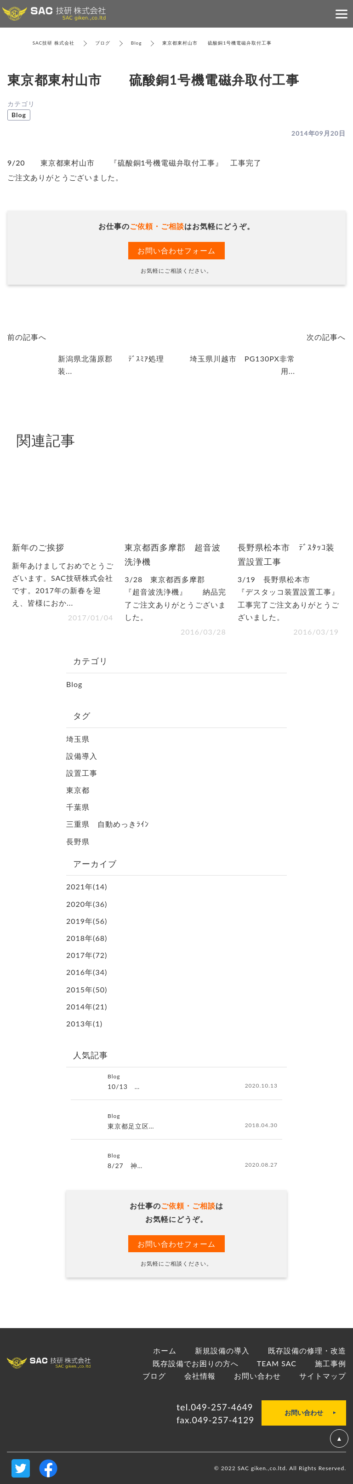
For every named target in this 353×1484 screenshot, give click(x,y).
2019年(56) (86, 921)
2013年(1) (84, 1023)
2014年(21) (86, 1006)
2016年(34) (86, 972)
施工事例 (330, 1363)
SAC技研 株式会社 (53, 43)
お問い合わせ (257, 1375)
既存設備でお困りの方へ (196, 1363)
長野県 (78, 841)
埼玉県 (78, 738)
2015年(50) (86, 989)
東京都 (78, 789)
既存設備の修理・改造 (307, 1350)
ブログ (102, 43)
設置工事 (81, 772)
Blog (136, 43)
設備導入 (81, 755)
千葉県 (78, 806)
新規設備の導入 (222, 1350)
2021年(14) (86, 886)
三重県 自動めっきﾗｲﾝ (107, 823)
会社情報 (200, 1375)
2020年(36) (86, 904)
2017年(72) (86, 955)
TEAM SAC (276, 1363)
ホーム (164, 1350)
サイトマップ (322, 1375)
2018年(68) (86, 938)
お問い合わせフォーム (176, 250)
